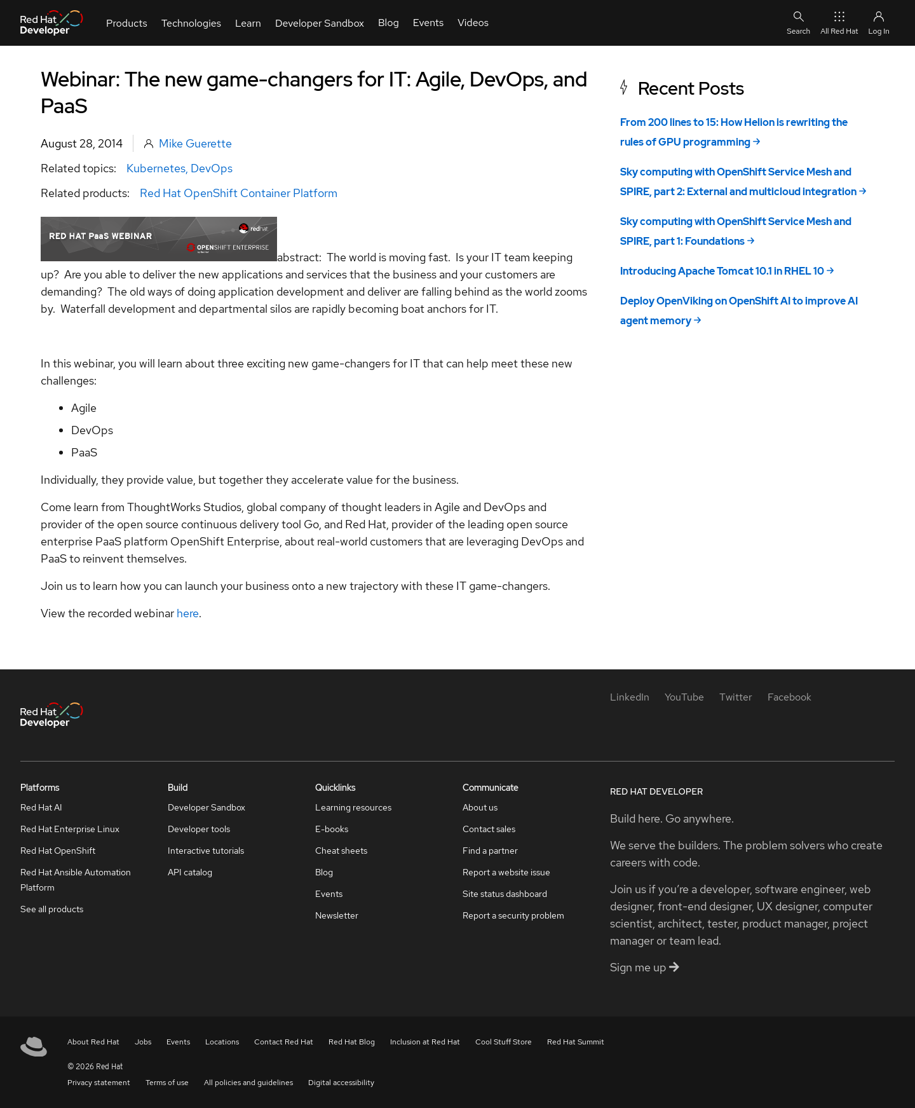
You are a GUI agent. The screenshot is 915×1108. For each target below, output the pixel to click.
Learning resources (353, 807)
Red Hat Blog (352, 1042)
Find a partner (490, 850)
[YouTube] (684, 697)
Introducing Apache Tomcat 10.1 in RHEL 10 (722, 271)
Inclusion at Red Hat (425, 1042)
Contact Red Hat (283, 1042)
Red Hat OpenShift (57, 850)
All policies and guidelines (248, 1082)
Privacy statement (98, 1082)
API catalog (190, 872)
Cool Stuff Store (503, 1042)
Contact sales (489, 829)
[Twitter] (735, 697)
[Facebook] (789, 697)
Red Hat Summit (575, 1042)
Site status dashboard (505, 893)
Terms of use (167, 1082)
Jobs (143, 1042)
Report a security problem (513, 915)
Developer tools (199, 829)
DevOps (212, 168)
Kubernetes (156, 168)
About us (480, 807)
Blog (324, 872)
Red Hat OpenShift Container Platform (238, 193)
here (188, 613)
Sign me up (644, 967)
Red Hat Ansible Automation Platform (75, 879)
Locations (222, 1042)
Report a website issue (506, 872)
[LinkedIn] (629, 697)
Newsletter (336, 915)
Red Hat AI (41, 807)
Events (328, 893)
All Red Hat (839, 22)
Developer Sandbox (206, 807)
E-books (331, 829)
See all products (51, 909)
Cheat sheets (341, 850)
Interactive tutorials (206, 850)
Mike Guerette (195, 143)
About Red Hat (93, 1042)
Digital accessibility (341, 1082)
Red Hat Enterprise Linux (69, 829)
